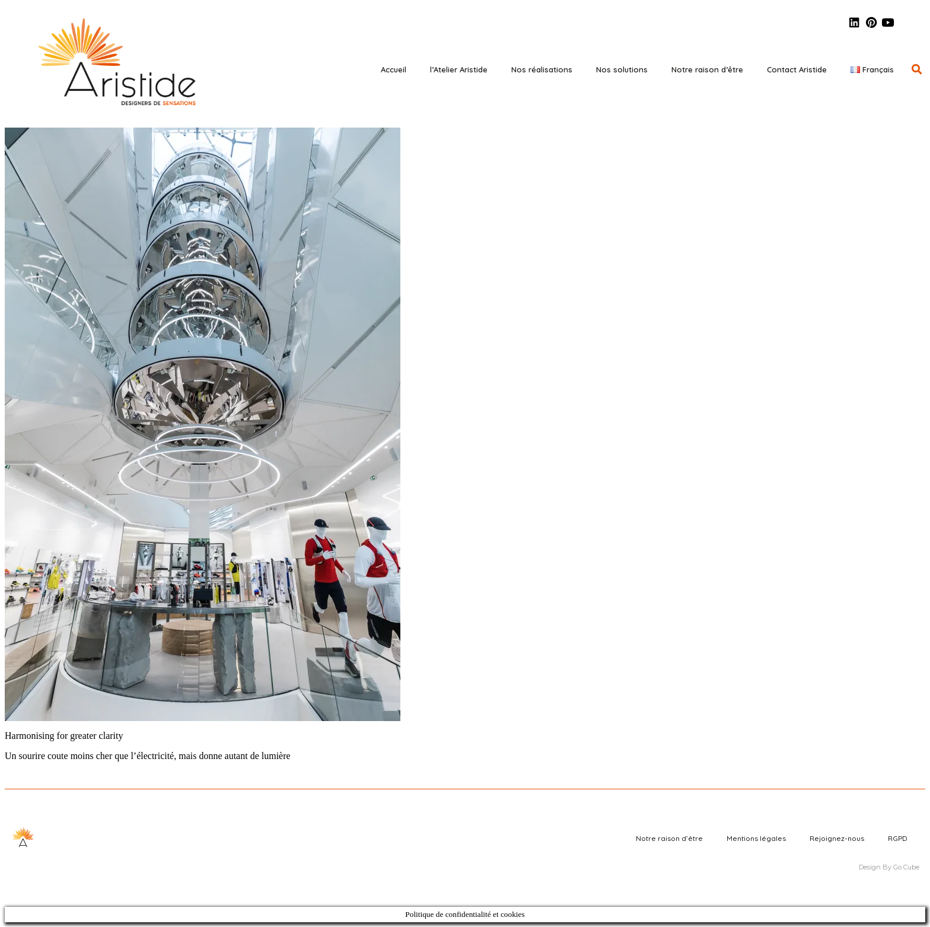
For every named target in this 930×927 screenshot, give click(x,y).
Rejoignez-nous (837, 838)
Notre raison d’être (707, 69)
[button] (917, 69)
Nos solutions (622, 69)
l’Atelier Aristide (459, 69)
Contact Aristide (797, 69)
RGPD (897, 838)
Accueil (393, 69)
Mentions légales (756, 838)
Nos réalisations (541, 69)
